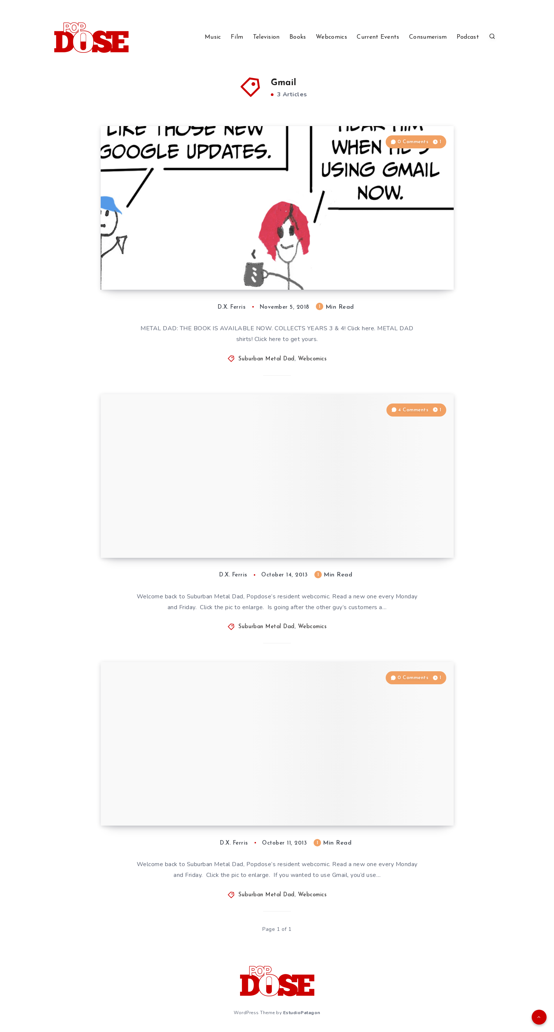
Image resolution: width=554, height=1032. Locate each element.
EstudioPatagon (301, 1013)
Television (266, 37)
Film (237, 37)
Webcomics (331, 37)
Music (213, 37)
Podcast (468, 37)
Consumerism (428, 37)
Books (297, 37)
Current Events (378, 37)
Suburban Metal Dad (266, 359)
